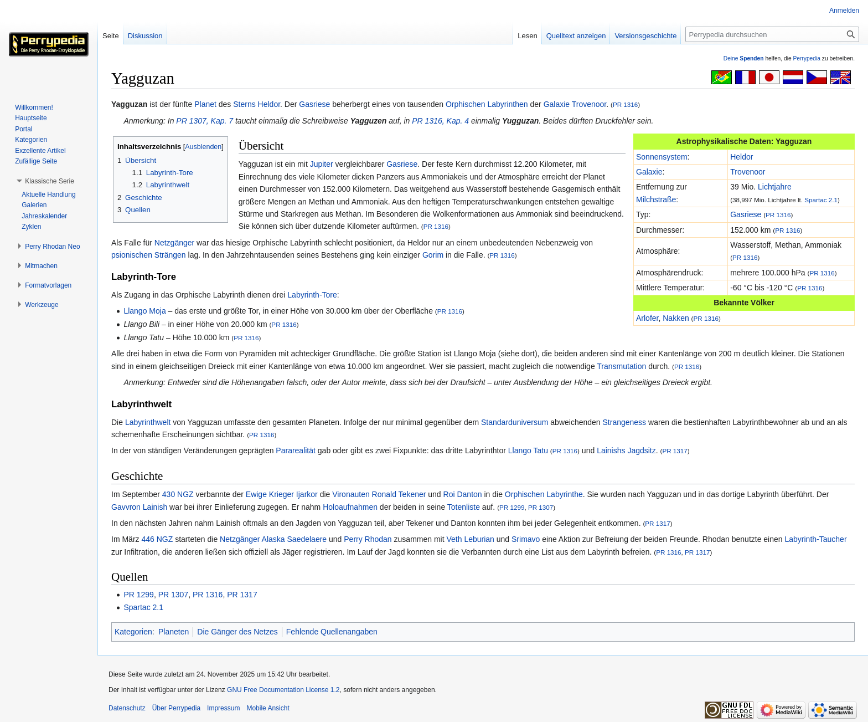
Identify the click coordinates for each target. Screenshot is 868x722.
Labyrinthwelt (148, 422)
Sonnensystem (662, 156)
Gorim (432, 254)
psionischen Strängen (148, 254)
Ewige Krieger (270, 494)
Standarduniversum (514, 422)
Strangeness (625, 422)
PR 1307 (540, 507)
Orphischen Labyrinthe (544, 494)
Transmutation (621, 366)
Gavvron (126, 507)
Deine (744, 58)
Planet (205, 104)
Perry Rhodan (367, 539)
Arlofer (647, 318)
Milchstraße (656, 199)
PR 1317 (674, 450)
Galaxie (557, 104)
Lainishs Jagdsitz (626, 450)
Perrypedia (806, 58)
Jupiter (321, 164)
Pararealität (296, 450)
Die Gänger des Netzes (237, 631)
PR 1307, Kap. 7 (204, 120)
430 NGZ (178, 494)
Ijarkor (307, 494)
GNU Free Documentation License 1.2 (283, 690)
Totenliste (463, 507)
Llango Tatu (528, 450)
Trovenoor (589, 104)
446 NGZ (157, 539)
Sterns (244, 104)
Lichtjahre (775, 186)
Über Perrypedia (176, 708)
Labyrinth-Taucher (815, 539)
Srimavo (526, 539)
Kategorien (133, 631)
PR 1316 (625, 104)
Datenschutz (127, 708)
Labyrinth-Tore (312, 294)
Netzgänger (174, 242)
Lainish (155, 507)
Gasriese (314, 104)
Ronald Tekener (399, 494)
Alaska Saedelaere (294, 539)
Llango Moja (144, 310)
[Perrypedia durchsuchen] (772, 34)
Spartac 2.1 (821, 199)
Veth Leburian (470, 539)
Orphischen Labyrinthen (487, 104)
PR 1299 (511, 507)
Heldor (269, 104)
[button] (49, 181)
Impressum (223, 708)
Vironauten (350, 494)
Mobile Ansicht (267, 708)
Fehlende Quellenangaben (332, 631)
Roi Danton (462, 494)
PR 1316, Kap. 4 (440, 120)
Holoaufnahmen (350, 507)
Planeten (173, 631)
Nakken (676, 318)
